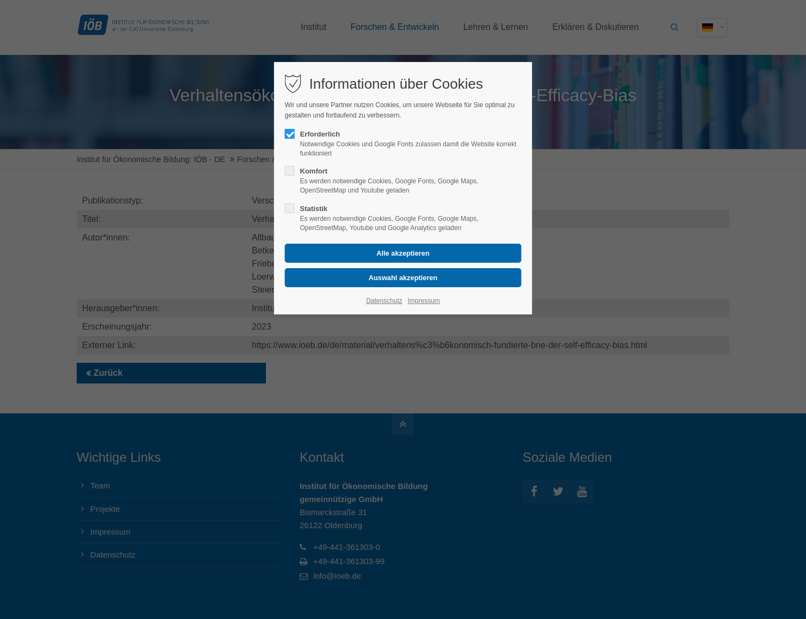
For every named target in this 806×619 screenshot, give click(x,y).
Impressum (423, 301)
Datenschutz (384, 301)
